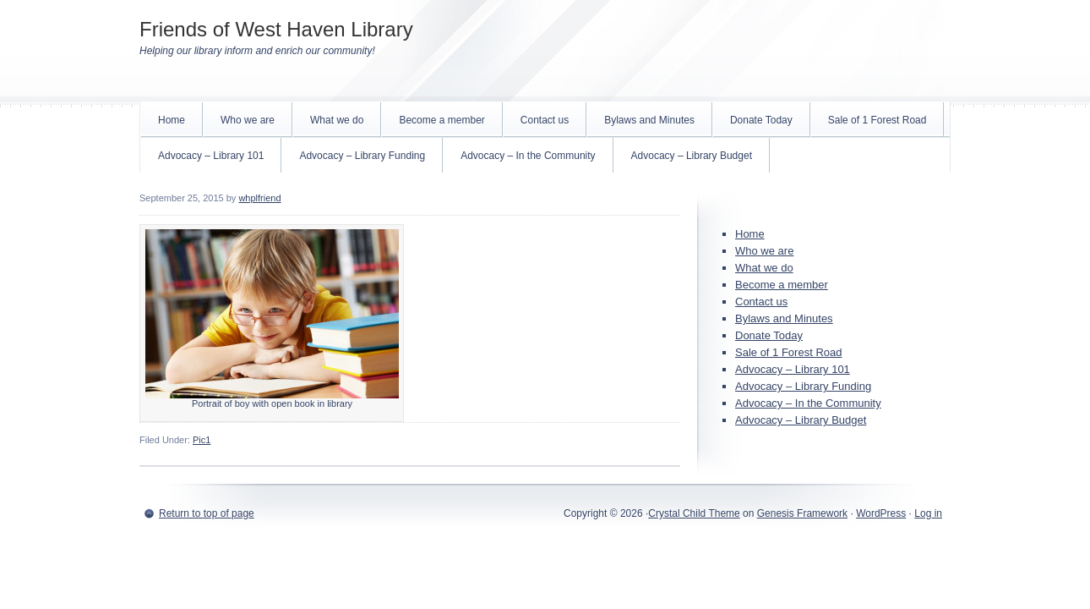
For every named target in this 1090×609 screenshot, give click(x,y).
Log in (928, 513)
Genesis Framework (802, 513)
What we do (336, 120)
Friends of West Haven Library (276, 29)
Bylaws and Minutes (649, 120)
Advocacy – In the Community (528, 156)
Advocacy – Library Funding (362, 156)
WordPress (881, 513)
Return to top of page (206, 513)
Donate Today (761, 120)
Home (171, 120)
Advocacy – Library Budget (691, 156)
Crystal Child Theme (693, 513)
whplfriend (259, 198)
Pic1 (201, 440)
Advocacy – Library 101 (211, 156)
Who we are (248, 120)
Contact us (544, 120)
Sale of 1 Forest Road (877, 120)
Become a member (441, 120)
